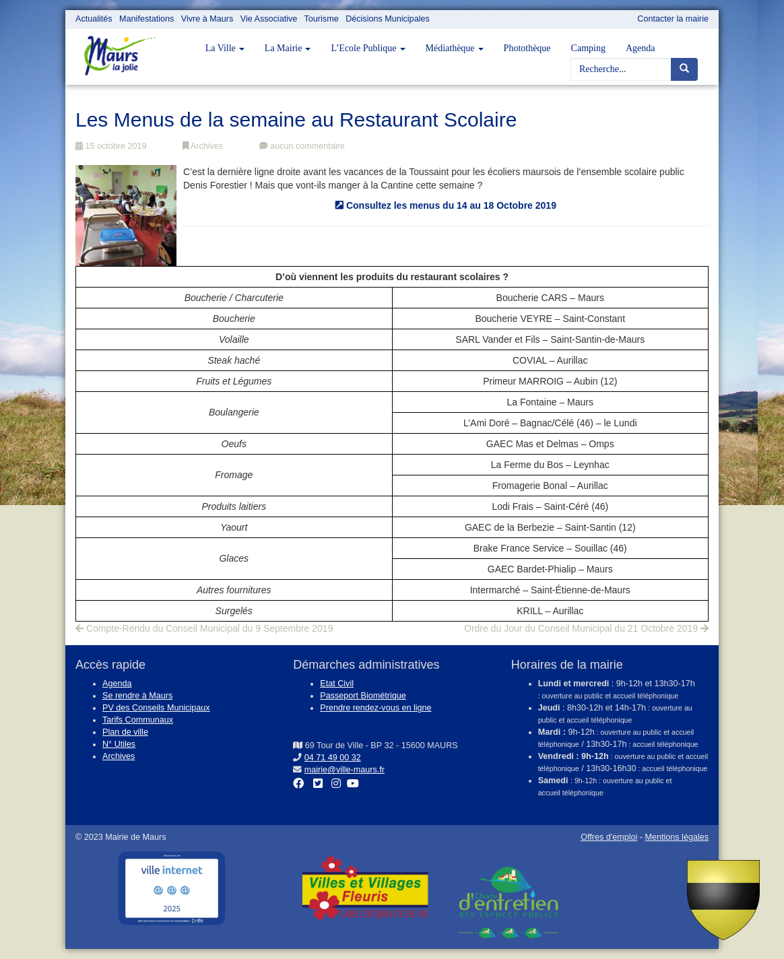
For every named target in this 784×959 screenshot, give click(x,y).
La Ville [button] (224, 48)
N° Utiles (118, 744)
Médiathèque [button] (455, 48)
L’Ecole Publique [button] (368, 48)
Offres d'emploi (609, 837)
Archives (203, 146)
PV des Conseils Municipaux (156, 708)
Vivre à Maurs (207, 19)
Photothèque (527, 48)
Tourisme (321, 19)
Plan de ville (125, 732)
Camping (588, 48)
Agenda (640, 48)
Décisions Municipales (388, 19)
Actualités (93, 19)
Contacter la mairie (673, 19)
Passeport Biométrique (362, 695)
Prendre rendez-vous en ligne (375, 708)
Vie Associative (268, 19)
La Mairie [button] (288, 48)
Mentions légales (677, 837)
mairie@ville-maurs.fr (344, 769)
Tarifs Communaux (137, 720)
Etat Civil (337, 683)
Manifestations (146, 19)
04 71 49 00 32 (332, 757)
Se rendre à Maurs (137, 695)
